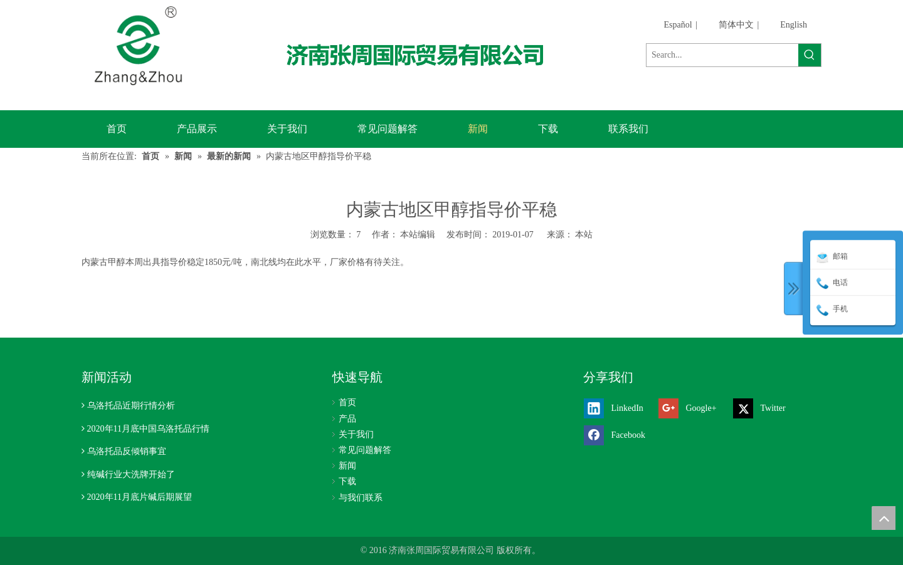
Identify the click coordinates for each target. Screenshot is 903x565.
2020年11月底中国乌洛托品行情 (148, 428)
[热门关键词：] (809, 55)
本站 (584, 234)
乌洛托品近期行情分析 (131, 405)
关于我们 (356, 434)
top (883, 518)
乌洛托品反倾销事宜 (126, 451)
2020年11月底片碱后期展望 (139, 497)
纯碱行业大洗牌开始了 (131, 474)
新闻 (347, 465)
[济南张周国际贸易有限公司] (425, 54)
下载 (347, 481)
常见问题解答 (365, 450)
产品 (347, 418)
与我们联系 (361, 497)
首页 (347, 402)
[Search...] (722, 55)
